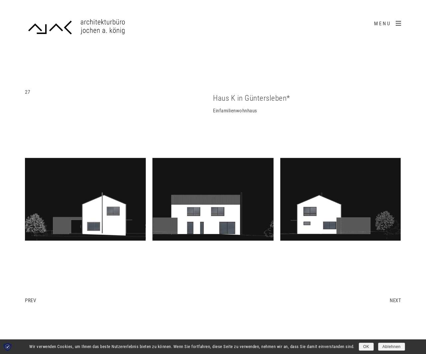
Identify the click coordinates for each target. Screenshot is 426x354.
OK (366, 346)
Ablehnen (391, 346)
